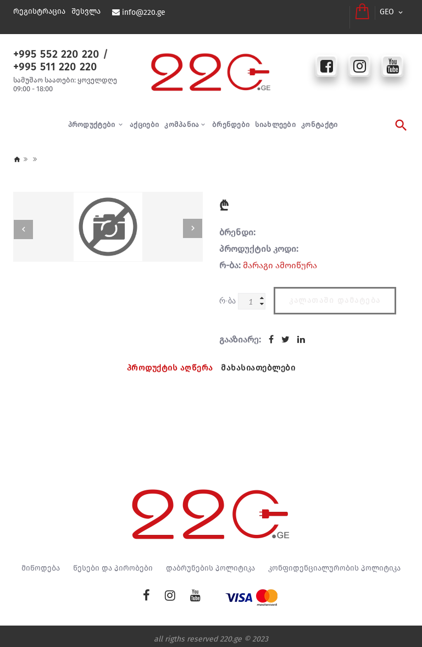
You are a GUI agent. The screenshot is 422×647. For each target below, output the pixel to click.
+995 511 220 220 (51, 60)
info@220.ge (143, 12)
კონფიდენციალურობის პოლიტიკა (334, 562)
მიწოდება (40, 562)
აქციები (144, 118)
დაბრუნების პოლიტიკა (210, 562)
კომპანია (181, 118)
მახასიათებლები (260, 360)
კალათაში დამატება (335, 292)
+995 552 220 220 (52, 48)
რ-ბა (227, 295)
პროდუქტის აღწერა (168, 360)
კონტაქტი (319, 118)
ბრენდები (230, 118)
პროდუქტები (92, 118)
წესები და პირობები (113, 562)
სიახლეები (275, 118)
